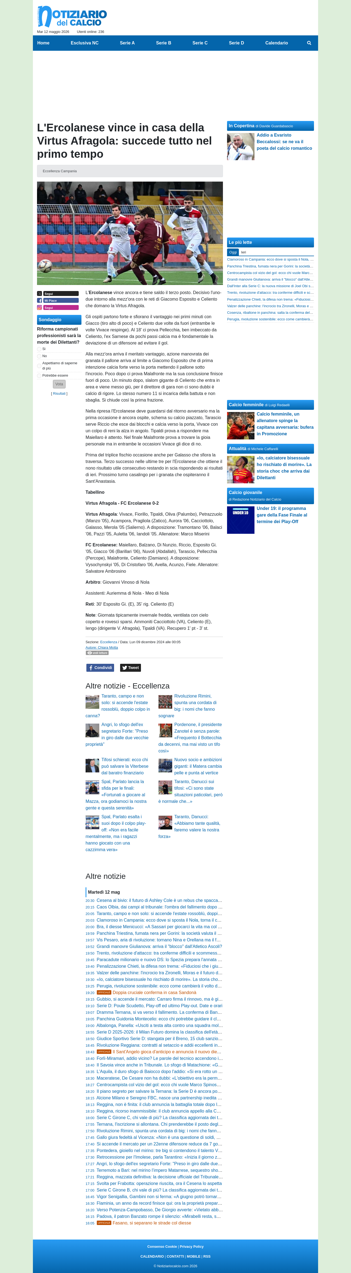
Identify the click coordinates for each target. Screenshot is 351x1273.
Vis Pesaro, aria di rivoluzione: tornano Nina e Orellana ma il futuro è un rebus (172, 940)
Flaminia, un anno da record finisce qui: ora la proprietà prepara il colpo (166, 1203)
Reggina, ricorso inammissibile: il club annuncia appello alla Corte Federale (170, 1111)
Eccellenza (108, 642)
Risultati (59, 393)
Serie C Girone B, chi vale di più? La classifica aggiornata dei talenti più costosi (173, 1190)
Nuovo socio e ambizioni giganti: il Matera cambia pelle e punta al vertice (198, 766)
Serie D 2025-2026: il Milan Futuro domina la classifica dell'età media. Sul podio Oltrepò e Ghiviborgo (195, 1032)
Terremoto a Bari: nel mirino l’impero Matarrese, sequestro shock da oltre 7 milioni (176, 1170)
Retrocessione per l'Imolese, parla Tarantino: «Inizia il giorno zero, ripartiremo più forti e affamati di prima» (199, 1157)
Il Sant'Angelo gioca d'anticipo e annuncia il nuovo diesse (160, 1051)
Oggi (233, 252)
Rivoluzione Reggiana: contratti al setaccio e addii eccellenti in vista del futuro (172, 1045)
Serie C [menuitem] (200, 43)
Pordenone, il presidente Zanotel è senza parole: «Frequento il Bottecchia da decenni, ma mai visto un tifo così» (190, 737)
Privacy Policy (192, 1246)
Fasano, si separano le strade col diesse (144, 1223)
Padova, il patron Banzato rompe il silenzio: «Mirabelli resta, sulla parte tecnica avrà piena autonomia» (196, 1216)
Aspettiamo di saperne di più (60, 365)
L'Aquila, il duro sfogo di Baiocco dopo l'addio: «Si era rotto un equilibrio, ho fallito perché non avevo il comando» (206, 1071)
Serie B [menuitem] (163, 43)
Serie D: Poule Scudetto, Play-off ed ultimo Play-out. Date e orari (160, 1005)
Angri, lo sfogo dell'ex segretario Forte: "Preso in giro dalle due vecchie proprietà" (175, 1163)
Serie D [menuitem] (236, 43)
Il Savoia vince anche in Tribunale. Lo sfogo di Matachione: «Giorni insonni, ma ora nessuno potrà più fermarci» (205, 1065)
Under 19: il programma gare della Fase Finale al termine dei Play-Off (282, 515)
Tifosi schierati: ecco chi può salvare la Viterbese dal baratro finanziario (124, 766)
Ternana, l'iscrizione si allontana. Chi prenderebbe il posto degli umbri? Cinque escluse (181, 1124)
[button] (59, 384)
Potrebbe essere (55, 375)
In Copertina (241, 125)
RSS (206, 1256)
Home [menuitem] (43, 43)
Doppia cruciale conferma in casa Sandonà (146, 992)
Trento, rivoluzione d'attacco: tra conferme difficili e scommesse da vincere (169, 953)
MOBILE (193, 1256)
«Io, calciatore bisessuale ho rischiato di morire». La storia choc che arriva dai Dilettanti (181, 979)
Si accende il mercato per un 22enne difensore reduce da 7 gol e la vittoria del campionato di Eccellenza (198, 1144)
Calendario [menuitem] (276, 43)
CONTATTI (175, 1256)
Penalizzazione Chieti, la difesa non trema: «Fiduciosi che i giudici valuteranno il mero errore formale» (196, 966)
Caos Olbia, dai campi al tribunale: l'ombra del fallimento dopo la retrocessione (173, 907)
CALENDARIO (152, 1256)
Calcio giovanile (245, 492)
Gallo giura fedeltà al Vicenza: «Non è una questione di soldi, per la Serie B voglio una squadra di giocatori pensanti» (210, 1137)
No (45, 356)
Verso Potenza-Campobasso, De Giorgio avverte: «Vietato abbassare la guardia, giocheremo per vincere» (200, 1209)
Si (44, 349)
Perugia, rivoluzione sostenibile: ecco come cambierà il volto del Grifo (164, 986)
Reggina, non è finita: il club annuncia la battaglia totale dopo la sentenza (168, 1104)
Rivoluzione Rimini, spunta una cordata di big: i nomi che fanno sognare (166, 1130)
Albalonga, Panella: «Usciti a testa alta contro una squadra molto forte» (166, 1025)
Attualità (237, 448)
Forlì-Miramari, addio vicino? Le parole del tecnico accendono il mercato (167, 1058)
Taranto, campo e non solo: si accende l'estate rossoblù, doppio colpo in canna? (174, 913)
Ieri (243, 252)
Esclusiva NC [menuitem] (84, 43)
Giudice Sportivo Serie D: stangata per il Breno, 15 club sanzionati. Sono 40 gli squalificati (184, 1038)
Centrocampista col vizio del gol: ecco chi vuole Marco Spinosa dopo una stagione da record (186, 1084)
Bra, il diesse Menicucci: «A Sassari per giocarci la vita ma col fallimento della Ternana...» (183, 926)
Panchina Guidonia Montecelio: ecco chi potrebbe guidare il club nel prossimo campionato (184, 1019)
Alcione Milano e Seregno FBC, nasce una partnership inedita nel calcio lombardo (176, 1098)
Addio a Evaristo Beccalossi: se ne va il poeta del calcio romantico (284, 142)
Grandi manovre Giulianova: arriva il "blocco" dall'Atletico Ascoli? (159, 946)
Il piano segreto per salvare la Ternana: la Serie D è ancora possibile (163, 1091)
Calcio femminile (246, 404)
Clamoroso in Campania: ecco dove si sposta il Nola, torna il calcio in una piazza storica (182, 920)
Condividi (100, 667)
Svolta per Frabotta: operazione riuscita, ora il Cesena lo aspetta (159, 1183)
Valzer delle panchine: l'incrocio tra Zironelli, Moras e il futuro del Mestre (166, 972)
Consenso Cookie (162, 1246)
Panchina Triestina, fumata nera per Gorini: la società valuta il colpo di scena (171, 933)
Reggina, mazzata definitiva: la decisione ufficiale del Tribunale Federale (167, 1177)
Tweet (130, 667)
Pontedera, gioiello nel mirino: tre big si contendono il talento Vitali (161, 1150)
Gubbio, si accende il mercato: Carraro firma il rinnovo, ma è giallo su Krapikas (173, 999)
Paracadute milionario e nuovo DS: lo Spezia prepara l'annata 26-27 (163, 959)
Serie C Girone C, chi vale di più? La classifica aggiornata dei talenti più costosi (174, 1117)
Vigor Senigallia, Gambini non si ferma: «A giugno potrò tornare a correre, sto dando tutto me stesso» (195, 1196)
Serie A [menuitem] (127, 43)
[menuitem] (309, 43)
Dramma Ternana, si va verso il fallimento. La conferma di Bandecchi (163, 1012)
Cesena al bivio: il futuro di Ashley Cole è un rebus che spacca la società (167, 900)
